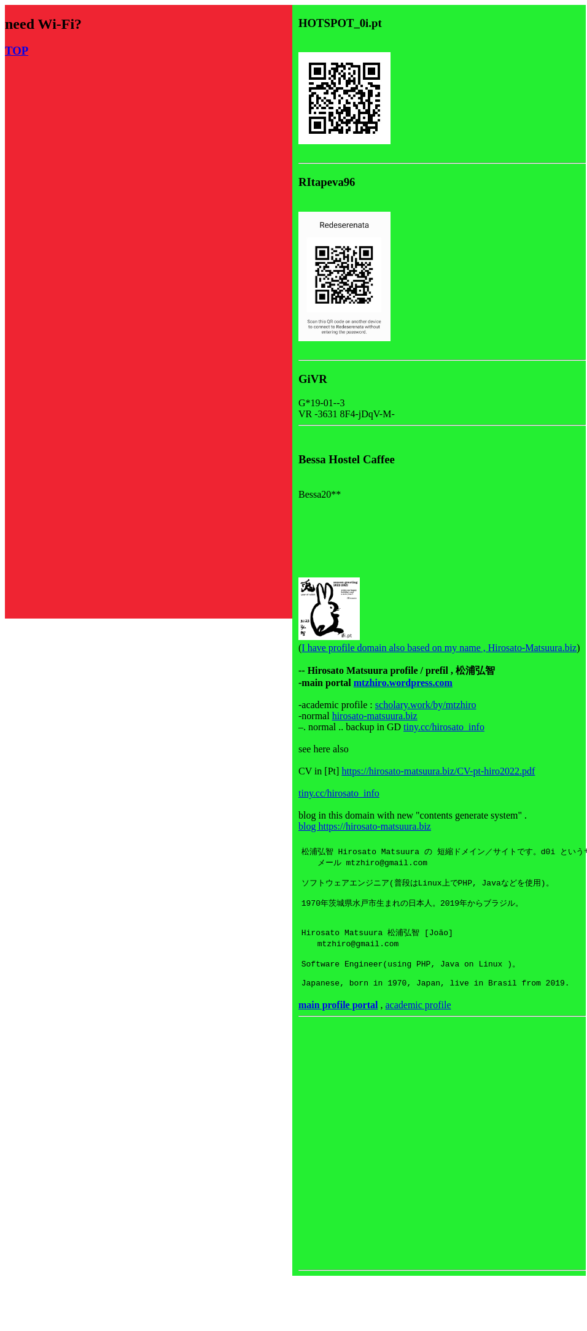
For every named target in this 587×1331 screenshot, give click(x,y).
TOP (16, 50)
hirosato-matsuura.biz (375, 716)
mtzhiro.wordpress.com (403, 682)
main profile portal (338, 1024)
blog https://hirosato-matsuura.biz (364, 826)
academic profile (418, 1024)
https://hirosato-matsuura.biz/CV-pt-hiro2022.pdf (438, 771)
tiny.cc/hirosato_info (443, 727)
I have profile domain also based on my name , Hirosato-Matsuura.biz (439, 647)
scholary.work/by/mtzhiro (425, 705)
